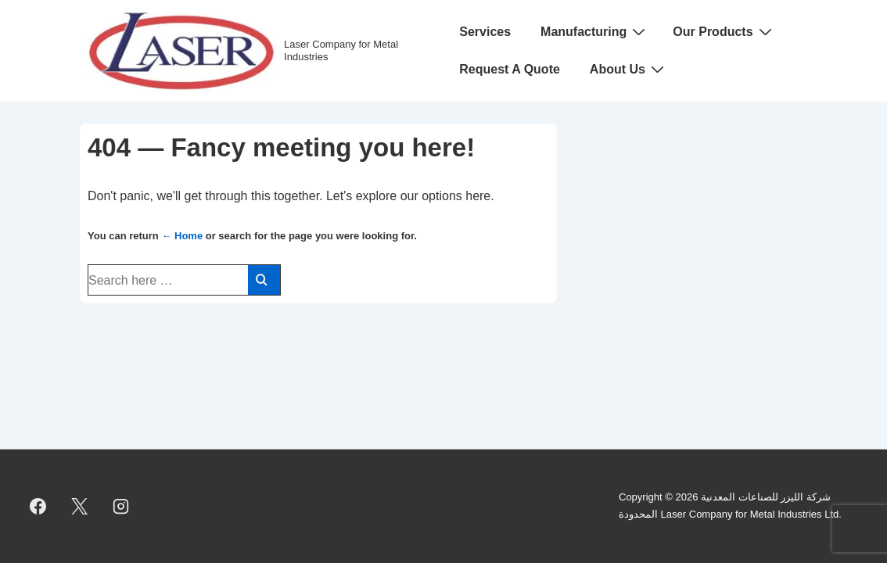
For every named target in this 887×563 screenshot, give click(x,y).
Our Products (724, 31)
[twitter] (80, 505)
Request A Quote (509, 69)
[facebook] (38, 505)
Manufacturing (594, 31)
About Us (629, 69)
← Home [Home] (182, 236)
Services (485, 31)
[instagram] (121, 505)
